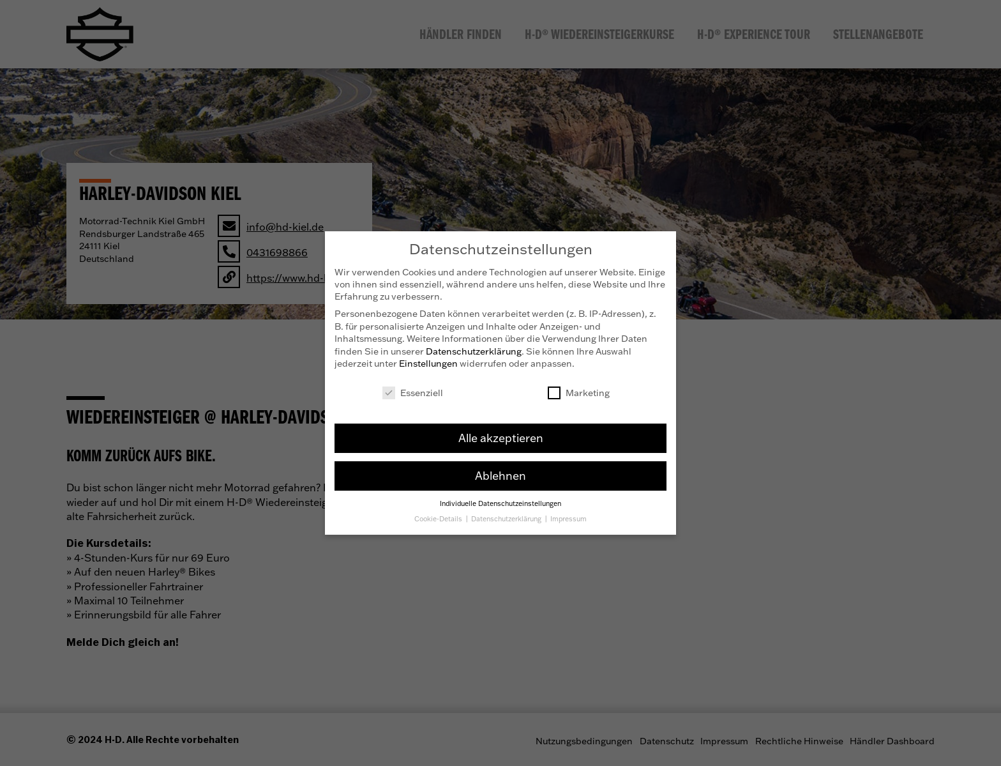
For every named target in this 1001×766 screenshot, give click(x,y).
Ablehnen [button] (500, 471)
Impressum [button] (568, 514)
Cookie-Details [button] (439, 514)
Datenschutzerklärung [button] (507, 514)
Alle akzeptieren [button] (500, 434)
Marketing (579, 389)
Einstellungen (428, 359)
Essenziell (412, 389)
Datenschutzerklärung (474, 347)
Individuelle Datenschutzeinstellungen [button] (500, 498)
